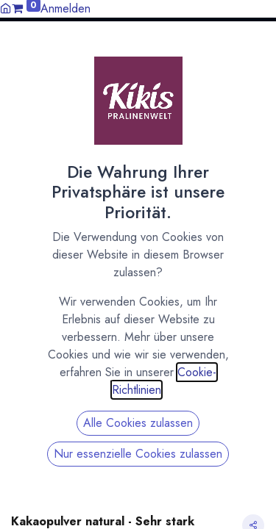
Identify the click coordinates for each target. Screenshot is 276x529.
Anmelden (65, 8)
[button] (259, 46)
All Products (37, 122)
